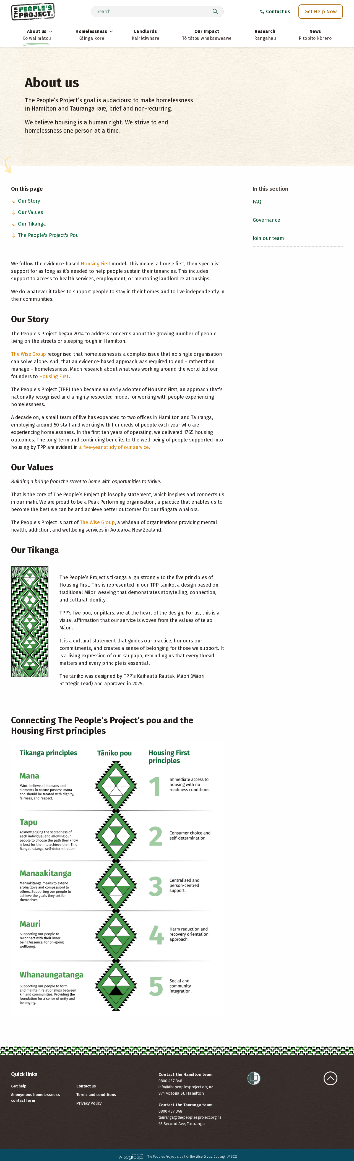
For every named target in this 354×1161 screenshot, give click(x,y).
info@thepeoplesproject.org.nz (185, 1087)
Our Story (25, 201)
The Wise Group (28, 354)
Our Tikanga (28, 224)
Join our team (268, 238)
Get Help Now (320, 11)
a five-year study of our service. (114, 447)
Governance (266, 220)
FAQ (257, 202)
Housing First (95, 264)
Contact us (275, 12)
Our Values (27, 212)
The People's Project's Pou (45, 235)
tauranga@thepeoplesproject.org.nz (189, 1117)
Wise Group (204, 1157)
